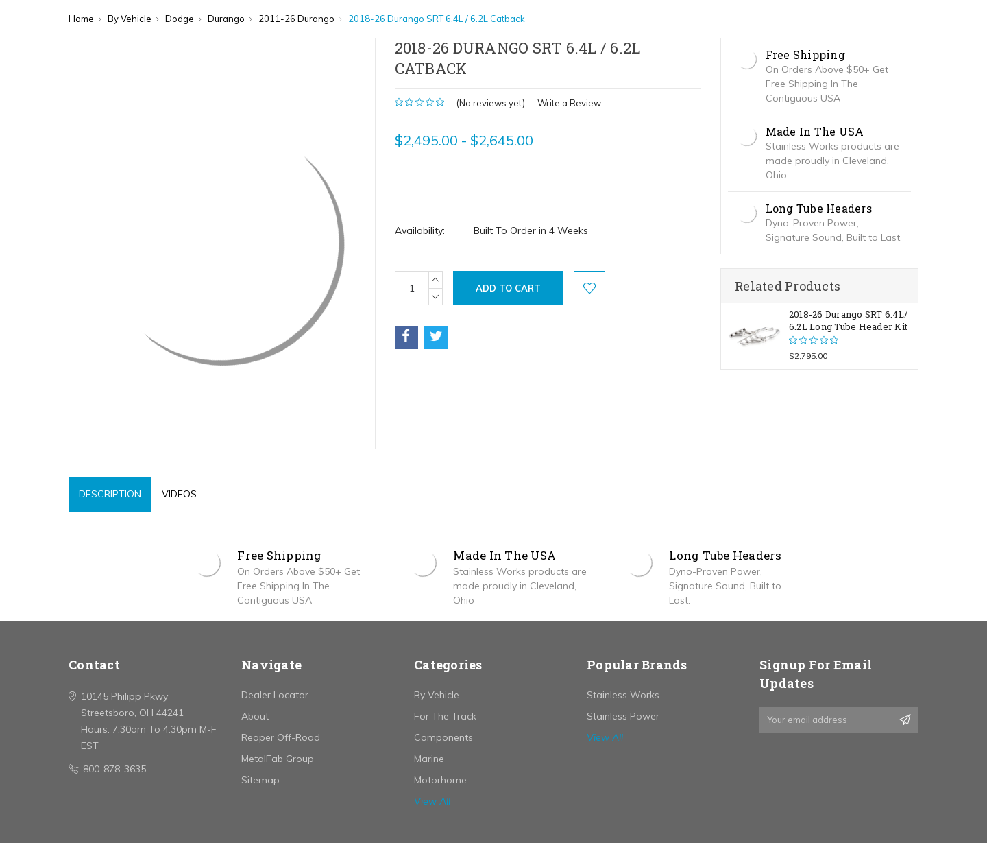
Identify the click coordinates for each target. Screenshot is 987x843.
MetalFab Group (277, 758)
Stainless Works (623, 695)
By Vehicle (436, 695)
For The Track (445, 716)
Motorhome (440, 780)
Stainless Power (623, 716)
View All (432, 801)
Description (110, 494)
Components (443, 737)
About (255, 716)
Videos (179, 494)
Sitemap (260, 780)
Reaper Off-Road (280, 737)
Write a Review (569, 102)
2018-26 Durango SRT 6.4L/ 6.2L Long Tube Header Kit (848, 320)
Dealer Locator (274, 695)
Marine (429, 758)
